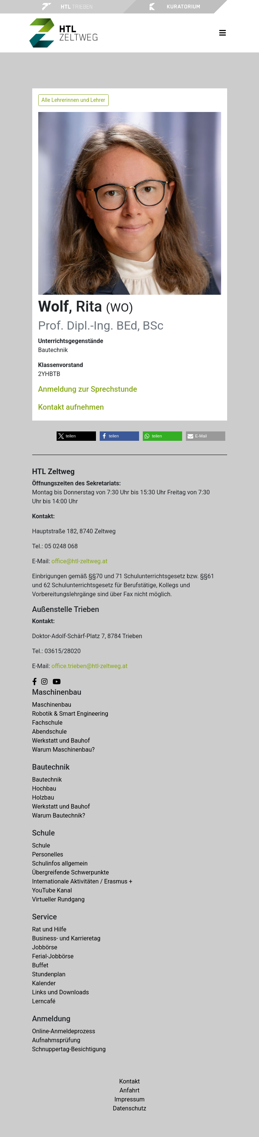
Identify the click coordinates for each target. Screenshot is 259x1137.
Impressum (129, 1099)
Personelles (47, 854)
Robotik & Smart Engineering (70, 713)
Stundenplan (49, 974)
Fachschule (47, 722)
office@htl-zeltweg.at (79, 561)
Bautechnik (47, 779)
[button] (76, 436)
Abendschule (49, 731)
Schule (41, 845)
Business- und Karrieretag (66, 938)
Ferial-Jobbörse (53, 956)
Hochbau (44, 788)
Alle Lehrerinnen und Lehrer (73, 100)
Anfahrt (129, 1090)
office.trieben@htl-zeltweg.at (89, 666)
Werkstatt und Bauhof (61, 740)
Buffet (40, 965)
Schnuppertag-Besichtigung (69, 1049)
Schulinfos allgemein (60, 863)
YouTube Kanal (52, 890)
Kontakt (129, 1081)
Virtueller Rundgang (58, 899)
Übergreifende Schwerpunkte (70, 872)
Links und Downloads (60, 992)
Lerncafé (43, 1001)
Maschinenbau (52, 704)
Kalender (44, 983)
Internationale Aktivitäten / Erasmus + (82, 881)
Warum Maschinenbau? (63, 749)
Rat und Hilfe (49, 929)
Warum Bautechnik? (58, 815)
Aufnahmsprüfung (56, 1040)
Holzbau (43, 797)
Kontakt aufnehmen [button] (71, 407)
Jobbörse (44, 947)
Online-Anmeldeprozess (64, 1031)
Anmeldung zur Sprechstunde (87, 389)
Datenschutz (129, 1108)
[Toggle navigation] (222, 33)
